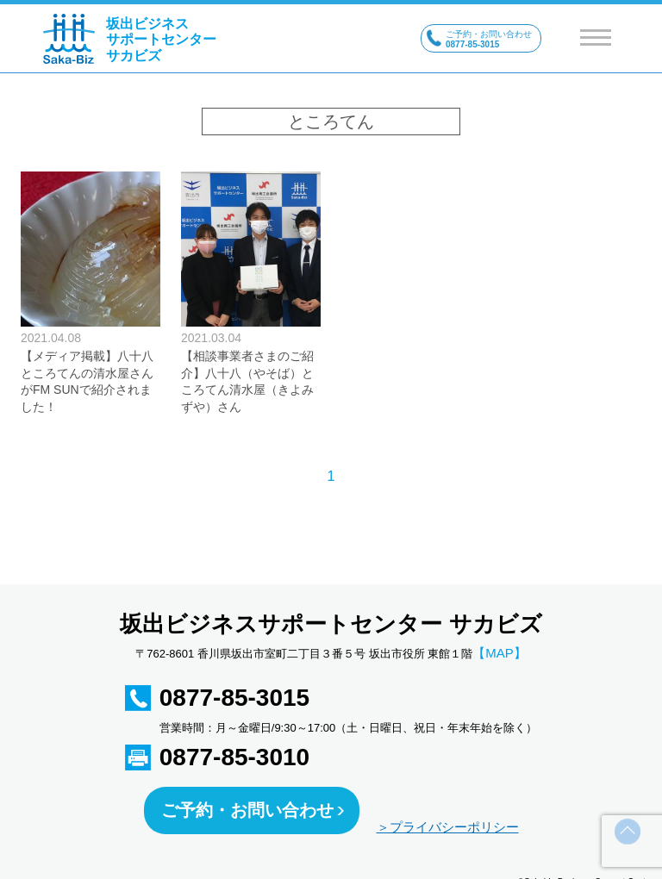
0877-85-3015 (234, 697)
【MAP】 (499, 652)
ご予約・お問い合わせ (247, 810)
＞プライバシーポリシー (448, 827)
